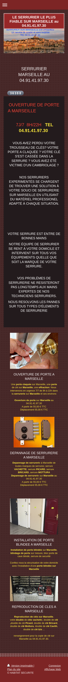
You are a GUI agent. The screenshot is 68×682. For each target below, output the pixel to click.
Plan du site (13, 669)
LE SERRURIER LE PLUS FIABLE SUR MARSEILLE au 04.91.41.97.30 (33, 21)
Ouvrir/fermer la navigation (34, 5)
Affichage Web (52, 669)
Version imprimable (20, 665)
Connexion (55, 665)
